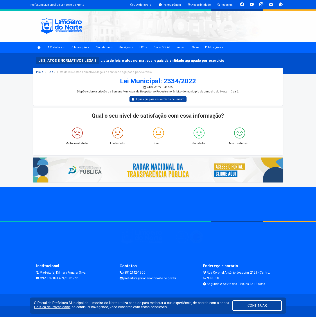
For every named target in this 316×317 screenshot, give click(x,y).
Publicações (214, 47)
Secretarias (104, 47)
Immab (181, 47)
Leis (50, 72)
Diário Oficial (162, 47)
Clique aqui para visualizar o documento (158, 99)
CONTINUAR (257, 305)
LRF (143, 47)
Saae (195, 47)
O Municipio (80, 47)
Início (39, 72)
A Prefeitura (56, 47)
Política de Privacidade (52, 307)
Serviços (126, 47)
